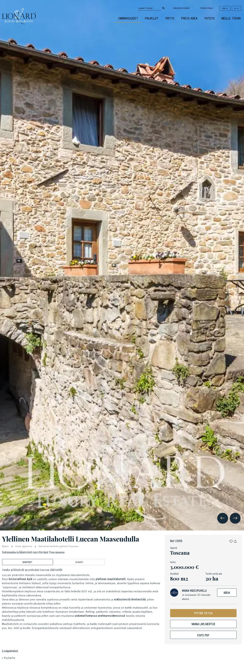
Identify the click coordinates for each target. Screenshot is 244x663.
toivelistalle (206, 8)
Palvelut (151, 18)
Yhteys (209, 18)
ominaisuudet (128, 18)
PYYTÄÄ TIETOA (203, 613)
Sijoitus (5, 546)
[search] (163, 8)
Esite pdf (203, 635)
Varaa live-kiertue (203, 624)
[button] (231, 541)
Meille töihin (231, 18)
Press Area (189, 18)
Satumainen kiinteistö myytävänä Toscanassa (58, 546)
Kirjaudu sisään (181, 8)
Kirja (227, 592)
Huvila (18, 546)
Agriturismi (27, 546)
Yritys (169, 18)
